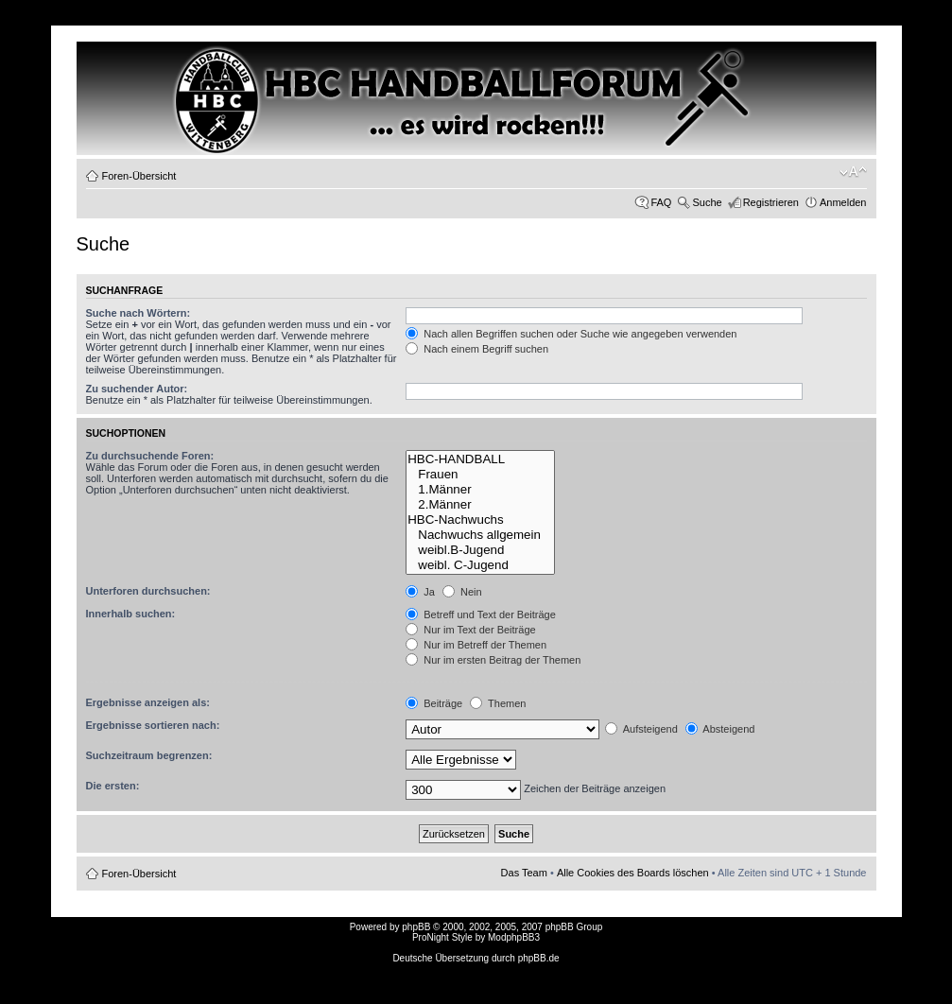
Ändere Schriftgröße (853, 172)
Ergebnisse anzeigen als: (148, 702)
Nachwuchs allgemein (480, 535)
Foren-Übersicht (139, 176)
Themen (498, 703)
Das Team (524, 872)
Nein (462, 591)
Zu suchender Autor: (137, 388)
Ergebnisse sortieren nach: (153, 725)
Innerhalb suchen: (131, 613)
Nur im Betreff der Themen (476, 644)
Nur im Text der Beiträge (470, 629)
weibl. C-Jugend (480, 565)
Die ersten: (113, 785)
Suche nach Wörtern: (138, 313)
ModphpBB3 (514, 937)
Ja (420, 591)
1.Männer (480, 489)
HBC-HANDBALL (480, 459)
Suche (706, 202)
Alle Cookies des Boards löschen (633, 872)
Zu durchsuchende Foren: (150, 455)
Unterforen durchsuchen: (148, 591)
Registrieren (771, 202)
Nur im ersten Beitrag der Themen (493, 660)
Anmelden (843, 202)
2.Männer (480, 504)
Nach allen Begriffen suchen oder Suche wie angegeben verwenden (571, 333)
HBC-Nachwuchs (480, 520)
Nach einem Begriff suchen (477, 349)
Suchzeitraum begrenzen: (149, 755)
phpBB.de (539, 958)
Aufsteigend (641, 729)
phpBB (416, 927)
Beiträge (434, 703)
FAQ (660, 202)
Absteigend (720, 729)
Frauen (480, 474)
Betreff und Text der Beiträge (481, 614)
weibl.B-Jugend (480, 550)
